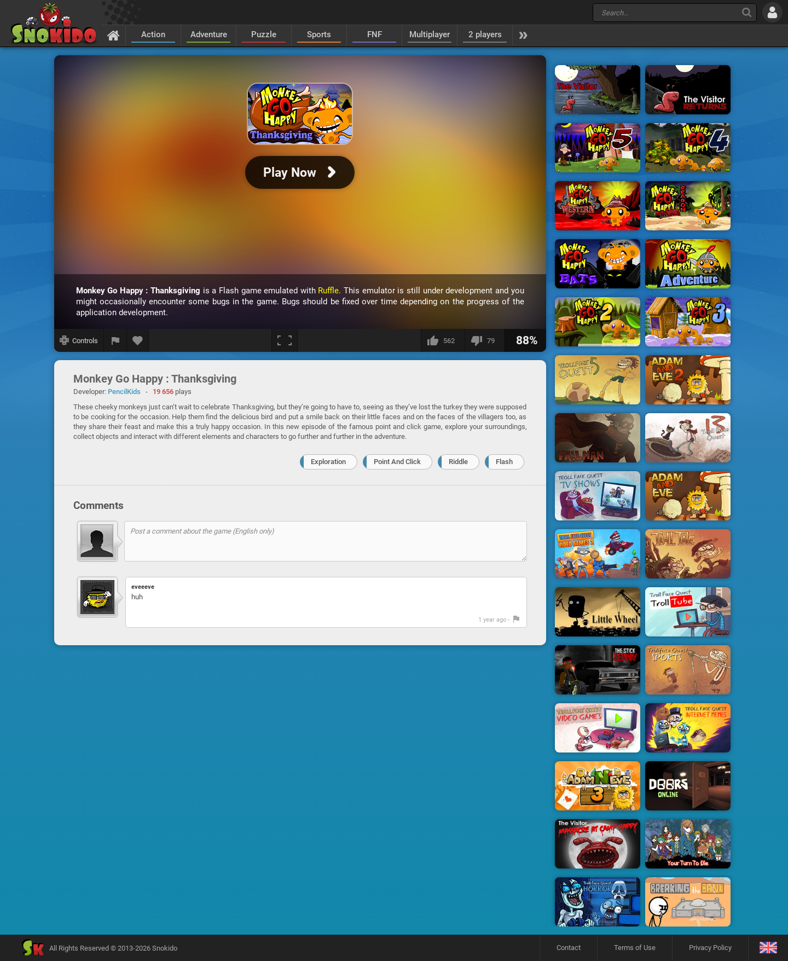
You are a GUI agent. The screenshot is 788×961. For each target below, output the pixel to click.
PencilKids (124, 391)
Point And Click (397, 462)
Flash (504, 462)
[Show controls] (79, 340)
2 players (485, 34)
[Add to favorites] (138, 340)
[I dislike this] (485, 340)
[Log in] (772, 12)
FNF (374, 34)
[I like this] (443, 340)
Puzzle (263, 34)
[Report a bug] (115, 340)
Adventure (208, 34)
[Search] (746, 12)
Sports (319, 34)
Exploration (328, 462)
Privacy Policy (710, 947)
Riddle (458, 462)
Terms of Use (635, 947)
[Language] (768, 948)
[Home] (113, 35)
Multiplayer (429, 34)
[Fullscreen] (284, 340)
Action (153, 34)
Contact (569, 947)
